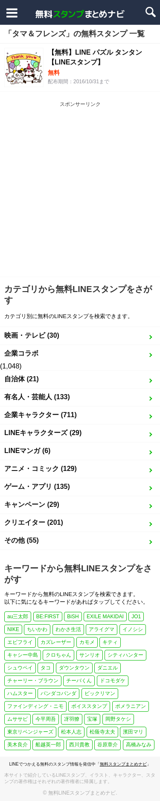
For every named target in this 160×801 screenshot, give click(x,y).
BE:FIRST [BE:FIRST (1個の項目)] (47, 617)
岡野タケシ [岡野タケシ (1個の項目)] (118, 719)
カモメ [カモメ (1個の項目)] (87, 642)
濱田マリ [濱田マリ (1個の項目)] (133, 732)
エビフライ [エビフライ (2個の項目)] (20, 642)
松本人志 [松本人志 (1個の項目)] (71, 732)
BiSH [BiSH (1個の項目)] (73, 617)
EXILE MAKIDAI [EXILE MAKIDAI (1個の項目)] (105, 617)
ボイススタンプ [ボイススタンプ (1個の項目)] (89, 706)
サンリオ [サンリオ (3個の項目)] (89, 655)
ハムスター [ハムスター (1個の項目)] (20, 693)
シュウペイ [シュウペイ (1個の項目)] (20, 668)
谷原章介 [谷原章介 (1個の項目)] (107, 745)
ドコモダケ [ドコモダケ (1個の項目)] (112, 681)
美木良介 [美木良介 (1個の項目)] (17, 745)
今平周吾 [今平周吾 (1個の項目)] (45, 719)
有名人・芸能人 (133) (37, 396)
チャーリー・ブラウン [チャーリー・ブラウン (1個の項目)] (32, 681)
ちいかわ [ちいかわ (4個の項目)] (37, 629)
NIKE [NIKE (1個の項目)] (13, 629)
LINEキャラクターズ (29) (42, 432)
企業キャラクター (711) (40, 414)
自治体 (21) (21, 379)
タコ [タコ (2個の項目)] (46, 668)
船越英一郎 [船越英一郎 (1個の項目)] (48, 745)
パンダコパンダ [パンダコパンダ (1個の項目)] (58, 693)
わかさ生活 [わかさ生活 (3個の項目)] (68, 629)
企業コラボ (21, 353)
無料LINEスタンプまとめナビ (82, 793)
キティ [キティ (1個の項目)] (110, 642)
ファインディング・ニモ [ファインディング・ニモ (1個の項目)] (35, 706)
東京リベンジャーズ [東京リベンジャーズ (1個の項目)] (30, 732)
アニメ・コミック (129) (40, 468)
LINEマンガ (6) (27, 450)
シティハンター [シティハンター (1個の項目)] (125, 655)
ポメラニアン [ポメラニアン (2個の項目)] (130, 706)
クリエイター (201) (33, 522)
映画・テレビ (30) (31, 335)
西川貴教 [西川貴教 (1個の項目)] (79, 745)
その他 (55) (21, 540)
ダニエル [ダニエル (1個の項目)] (107, 668)
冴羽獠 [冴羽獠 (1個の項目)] (71, 719)
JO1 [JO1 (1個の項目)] (136, 617)
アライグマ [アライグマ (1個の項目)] (101, 629)
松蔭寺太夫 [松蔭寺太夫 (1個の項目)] (102, 732)
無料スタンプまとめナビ (123, 764)
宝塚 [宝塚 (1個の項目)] (92, 719)
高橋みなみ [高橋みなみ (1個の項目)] (138, 745)
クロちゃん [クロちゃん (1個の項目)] (58, 655)
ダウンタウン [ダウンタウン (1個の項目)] (74, 668)
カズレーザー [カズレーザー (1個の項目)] (56, 642)
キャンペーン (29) (31, 504)
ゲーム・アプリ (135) (37, 486)
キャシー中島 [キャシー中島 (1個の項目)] (22, 655)
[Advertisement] (80, 192)
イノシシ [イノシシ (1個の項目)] (132, 629)
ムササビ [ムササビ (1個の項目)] (17, 719)
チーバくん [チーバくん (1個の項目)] (79, 681)
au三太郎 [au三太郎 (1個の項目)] (17, 617)
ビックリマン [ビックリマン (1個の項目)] (99, 693)
